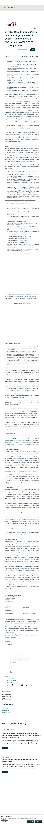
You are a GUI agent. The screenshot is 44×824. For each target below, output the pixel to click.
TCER (28, 664)
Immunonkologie (13, 664)
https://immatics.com (6, 703)
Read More (5, 751)
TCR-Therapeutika (13, 666)
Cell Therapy (23, 660)
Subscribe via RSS (5, 714)
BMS (25, 664)
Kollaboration (20, 664)
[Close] (42, 816)
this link (13, 438)
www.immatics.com (24, 532)
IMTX (18, 660)
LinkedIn (16, 535)
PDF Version (9, 648)
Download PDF (5, 712)
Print (3, 711)
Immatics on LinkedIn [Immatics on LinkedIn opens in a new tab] (11, 684)
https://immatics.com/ (22, 49)
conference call (13, 128)
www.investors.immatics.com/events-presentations (15, 442)
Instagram (10, 535)
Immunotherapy (12, 662)
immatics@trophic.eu (9, 601)
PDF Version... (11, 677)
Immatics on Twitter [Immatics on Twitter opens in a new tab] (11, 682)
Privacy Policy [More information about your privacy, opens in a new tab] (3, 819)
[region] (22, 819)
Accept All (31, 821)
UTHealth (26, 662)
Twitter (6, 535)
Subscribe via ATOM (6, 716)
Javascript (4, 718)
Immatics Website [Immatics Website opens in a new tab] (10, 686)
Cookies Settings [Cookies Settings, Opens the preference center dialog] (4, 821)
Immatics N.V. (32, 94)
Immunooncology (29, 660)
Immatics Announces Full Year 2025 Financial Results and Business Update (19, 765)
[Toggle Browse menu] (39, 7)
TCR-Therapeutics (20, 662)
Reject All (38, 821)
